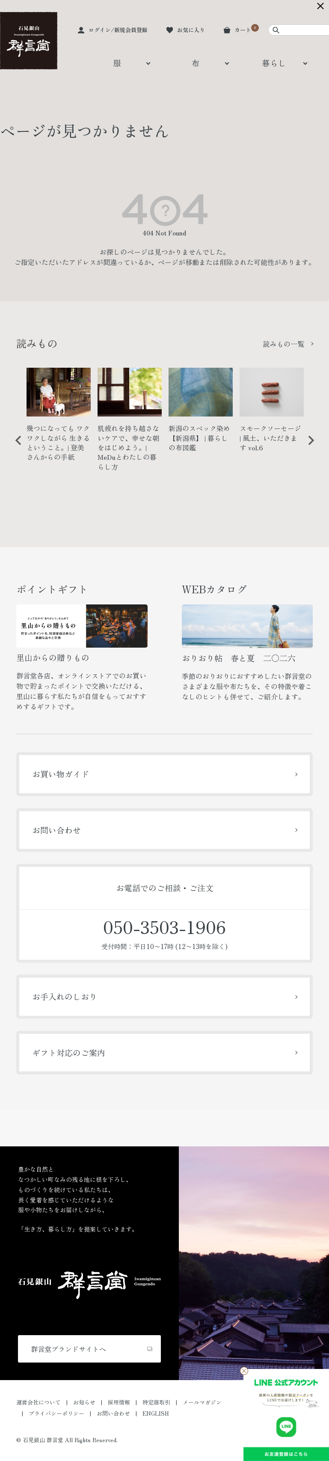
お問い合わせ (56, 830)
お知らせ (84, 1402)
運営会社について (38, 1402)
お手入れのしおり (64, 996)
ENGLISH (155, 1413)
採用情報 (119, 1402)
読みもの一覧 (283, 344)
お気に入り (191, 30)
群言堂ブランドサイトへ (68, 1349)
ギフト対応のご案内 (68, 1052)
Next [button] (308, 447)
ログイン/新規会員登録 (118, 30)
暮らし (274, 62)
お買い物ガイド (60, 774)
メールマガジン (202, 1402)
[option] (59, 418)
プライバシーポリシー (56, 1413)
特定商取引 (156, 1402)
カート (242, 30)
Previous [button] (15, 447)
